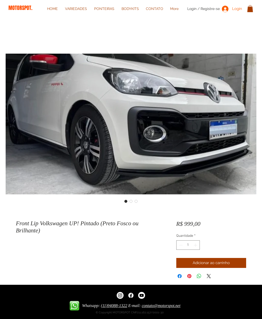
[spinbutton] (188, 245)
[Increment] (196, 245)
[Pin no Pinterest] (189, 276)
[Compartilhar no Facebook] (180, 276)
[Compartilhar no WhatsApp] (199, 276)
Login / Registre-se (203, 9)
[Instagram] (120, 295)
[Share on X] (209, 276)
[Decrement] (180, 245)
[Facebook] (130, 295)
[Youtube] (141, 295)
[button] (250, 8)
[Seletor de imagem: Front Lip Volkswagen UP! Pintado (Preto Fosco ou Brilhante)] (125, 201)
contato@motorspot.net (161, 305)
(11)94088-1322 (114, 305)
